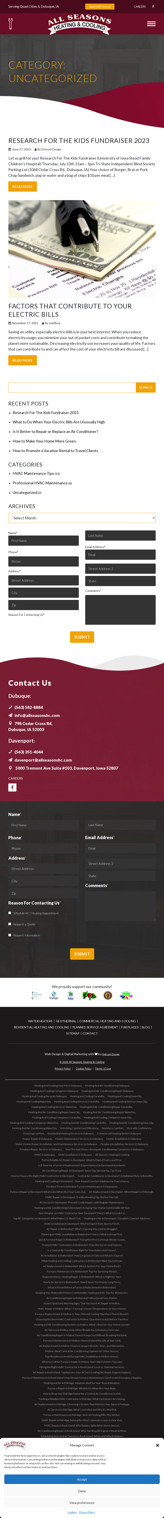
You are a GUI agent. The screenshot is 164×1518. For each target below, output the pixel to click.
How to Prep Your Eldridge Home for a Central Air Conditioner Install (81, 1393)
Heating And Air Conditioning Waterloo (34, 1127)
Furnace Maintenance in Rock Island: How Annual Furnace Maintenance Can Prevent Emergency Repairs (81, 1377)
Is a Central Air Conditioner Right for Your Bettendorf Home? (81, 1249)
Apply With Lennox (99, 6)
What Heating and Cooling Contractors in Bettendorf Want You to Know (81, 1260)
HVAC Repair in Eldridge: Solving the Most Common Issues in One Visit (82, 1419)
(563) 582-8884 (27, 707)
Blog (146, 1027)
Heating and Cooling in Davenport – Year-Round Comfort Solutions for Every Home (82, 1180)
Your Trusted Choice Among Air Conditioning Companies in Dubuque (105, 1149)
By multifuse (51, 322)
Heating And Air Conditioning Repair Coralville (106, 1106)
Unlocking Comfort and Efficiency (79, 1127)
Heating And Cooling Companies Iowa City (107, 1117)
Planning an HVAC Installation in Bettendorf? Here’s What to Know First (81, 1233)
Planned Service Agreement (95, 1027)
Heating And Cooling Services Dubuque (44, 1095)
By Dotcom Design (48, 149)
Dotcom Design (111, 1053)
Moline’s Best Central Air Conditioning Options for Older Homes (81, 1350)
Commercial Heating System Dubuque (119, 1133)
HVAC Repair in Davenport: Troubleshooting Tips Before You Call (81, 1196)
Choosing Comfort (33, 1133)
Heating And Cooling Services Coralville (76, 1101)
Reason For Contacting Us (26, 614)
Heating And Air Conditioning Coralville (84, 1122)
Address (14, 570)
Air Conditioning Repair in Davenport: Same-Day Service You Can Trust (81, 1170)
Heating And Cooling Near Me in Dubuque (58, 1085)
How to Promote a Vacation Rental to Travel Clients (55, 450)
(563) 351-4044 (27, 751)
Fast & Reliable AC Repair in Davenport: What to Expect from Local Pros (82, 1159)
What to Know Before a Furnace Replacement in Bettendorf (82, 1287)
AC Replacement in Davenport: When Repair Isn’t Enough (121, 1191)
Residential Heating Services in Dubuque (71, 1133)
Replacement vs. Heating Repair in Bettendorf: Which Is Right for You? (81, 1276)
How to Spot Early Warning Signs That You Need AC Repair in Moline (82, 1303)
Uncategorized (25, 492)
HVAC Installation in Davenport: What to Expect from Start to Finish (81, 1223)
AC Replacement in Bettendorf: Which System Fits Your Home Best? (81, 1265)
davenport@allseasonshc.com (41, 759)
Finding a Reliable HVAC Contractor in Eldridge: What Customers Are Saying (81, 1398)
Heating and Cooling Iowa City (124, 1095)
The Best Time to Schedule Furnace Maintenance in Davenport (81, 1186)
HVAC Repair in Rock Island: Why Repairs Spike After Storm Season (81, 1425)
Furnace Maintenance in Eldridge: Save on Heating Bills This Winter (82, 1414)
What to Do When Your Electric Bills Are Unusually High (59, 421)
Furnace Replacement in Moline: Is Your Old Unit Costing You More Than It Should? (81, 1313)
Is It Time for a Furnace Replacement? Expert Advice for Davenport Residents (81, 1164)
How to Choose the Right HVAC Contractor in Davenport (42, 1175)
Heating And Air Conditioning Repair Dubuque (107, 1090)
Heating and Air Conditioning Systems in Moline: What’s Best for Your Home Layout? (81, 1324)
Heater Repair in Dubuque (37, 1138)
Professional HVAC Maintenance (40, 482)
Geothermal (66, 1020)
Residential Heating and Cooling (41, 1027)
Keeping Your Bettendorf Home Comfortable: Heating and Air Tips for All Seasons (82, 1292)
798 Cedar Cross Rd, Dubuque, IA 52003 (31, 726)
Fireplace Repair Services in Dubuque (41, 1149)
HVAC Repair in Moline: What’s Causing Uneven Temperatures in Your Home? (82, 1308)
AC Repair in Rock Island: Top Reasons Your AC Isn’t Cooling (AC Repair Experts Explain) (81, 1372)
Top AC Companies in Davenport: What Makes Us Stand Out (46, 1218)
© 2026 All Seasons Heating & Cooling (82, 1061)
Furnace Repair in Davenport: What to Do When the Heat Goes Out (47, 1191)
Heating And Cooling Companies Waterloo (34, 1122)
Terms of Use (103, 1068)
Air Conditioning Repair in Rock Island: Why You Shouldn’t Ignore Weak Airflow (82, 1430)
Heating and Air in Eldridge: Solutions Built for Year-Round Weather (82, 1382)
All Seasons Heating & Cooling (112, 1154)
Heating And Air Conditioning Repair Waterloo (109, 1111)
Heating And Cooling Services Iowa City (125, 1101)
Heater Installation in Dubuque (123, 1138)
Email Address (120, 552)
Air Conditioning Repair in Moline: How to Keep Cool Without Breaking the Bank (82, 1334)
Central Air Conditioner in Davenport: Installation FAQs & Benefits (115, 1175)
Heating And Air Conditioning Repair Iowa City (54, 1111)
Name (43, 538)
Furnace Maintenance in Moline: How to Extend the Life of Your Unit (81, 1340)
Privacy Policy (87, 1512)
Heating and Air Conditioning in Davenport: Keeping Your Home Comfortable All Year (81, 1207)
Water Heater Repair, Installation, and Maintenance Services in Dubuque (56, 1143)
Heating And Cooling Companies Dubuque (54, 1090)
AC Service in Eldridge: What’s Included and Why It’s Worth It (81, 1409)
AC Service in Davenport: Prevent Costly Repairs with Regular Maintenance (82, 1202)
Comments (93, 590)
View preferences (82, 1503)
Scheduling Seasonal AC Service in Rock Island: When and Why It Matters (82, 1435)
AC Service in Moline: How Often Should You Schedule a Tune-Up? (82, 1329)
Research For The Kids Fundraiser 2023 (45, 412)
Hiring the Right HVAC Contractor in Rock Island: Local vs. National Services (82, 1366)
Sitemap (72, 1033)
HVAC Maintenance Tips (33, 473)
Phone (13, 551)
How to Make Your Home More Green (44, 440)
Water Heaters (40, 1020)
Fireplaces (130, 1027)
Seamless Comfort (112, 1127)
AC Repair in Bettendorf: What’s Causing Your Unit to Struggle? (82, 1228)
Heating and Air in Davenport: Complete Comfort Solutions (117, 1218)
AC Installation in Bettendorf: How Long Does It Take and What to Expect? (82, 1255)
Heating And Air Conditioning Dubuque (107, 1085)
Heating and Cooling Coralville (87, 1095)
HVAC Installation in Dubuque (75, 1154)
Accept (82, 1479)
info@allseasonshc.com (34, 715)
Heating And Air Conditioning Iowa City (131, 1122)
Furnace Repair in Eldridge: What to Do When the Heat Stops (82, 1387)
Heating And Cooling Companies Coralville (56, 1117)
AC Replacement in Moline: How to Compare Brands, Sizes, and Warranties (81, 1345)
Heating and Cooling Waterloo (34, 1101)
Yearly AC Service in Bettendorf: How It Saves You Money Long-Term (81, 1281)
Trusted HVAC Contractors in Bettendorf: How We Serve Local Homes (82, 1244)
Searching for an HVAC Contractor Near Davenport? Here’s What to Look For (82, 1212)
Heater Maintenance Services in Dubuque (79, 1138)
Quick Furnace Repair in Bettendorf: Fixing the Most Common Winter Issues (81, 1239)
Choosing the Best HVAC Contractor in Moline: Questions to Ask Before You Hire (82, 1318)
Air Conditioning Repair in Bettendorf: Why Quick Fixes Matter (81, 1297)
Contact (90, 1033)
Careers (137, 6)
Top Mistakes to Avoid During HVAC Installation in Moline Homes (81, 1356)
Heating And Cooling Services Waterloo (54, 1106)
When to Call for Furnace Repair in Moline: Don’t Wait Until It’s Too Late (82, 1361)
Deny (82, 1491)
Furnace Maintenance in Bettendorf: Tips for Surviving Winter (82, 1271)
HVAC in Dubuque (44, 1154)
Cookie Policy (83, 1068)
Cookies (72, 1512)
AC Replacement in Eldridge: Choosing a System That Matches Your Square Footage (82, 1403)
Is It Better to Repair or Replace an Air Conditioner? (55, 431)
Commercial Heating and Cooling (107, 1020)
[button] (157, 1445)
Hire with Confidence (139, 1127)
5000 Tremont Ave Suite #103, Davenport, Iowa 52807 (66, 767)
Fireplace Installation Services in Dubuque (124, 1143)
